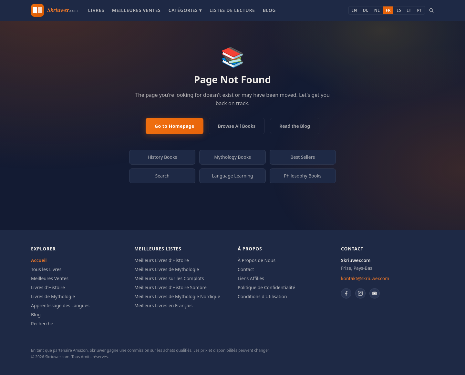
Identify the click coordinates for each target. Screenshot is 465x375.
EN (354, 10)
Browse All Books (236, 126)
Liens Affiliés (251, 278)
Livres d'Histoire (48, 287)
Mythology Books (232, 157)
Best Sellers (303, 157)
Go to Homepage (174, 126)
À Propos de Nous (256, 260)
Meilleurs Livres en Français (163, 305)
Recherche (42, 323)
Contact (246, 269)
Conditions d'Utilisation (262, 296)
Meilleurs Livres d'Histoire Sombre (170, 287)
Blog (269, 10)
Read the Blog (294, 126)
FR (388, 10)
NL (377, 10)
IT (409, 10)
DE (365, 10)
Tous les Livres (46, 269)
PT (419, 10)
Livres (96, 10)
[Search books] (431, 10)
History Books (162, 157)
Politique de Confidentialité (266, 287)
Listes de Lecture (232, 10)
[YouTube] (374, 293)
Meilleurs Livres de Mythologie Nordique (177, 296)
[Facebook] (346, 293)
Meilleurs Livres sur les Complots (169, 278)
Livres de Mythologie (53, 296)
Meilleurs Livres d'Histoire (161, 260)
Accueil (39, 260)
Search (162, 176)
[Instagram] (360, 293)
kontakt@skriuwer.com (365, 278)
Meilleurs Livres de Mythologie (166, 269)
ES (399, 10)
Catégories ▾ (185, 10)
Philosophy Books (302, 176)
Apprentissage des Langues (60, 305)
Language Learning (232, 176)
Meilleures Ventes (136, 10)
